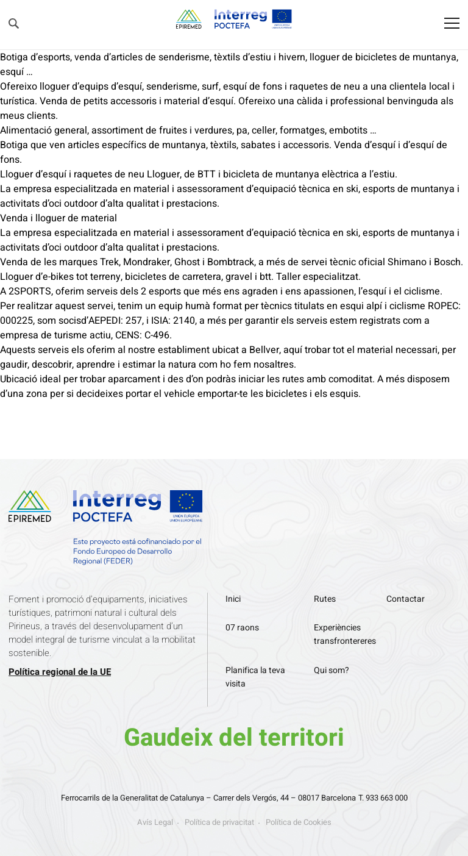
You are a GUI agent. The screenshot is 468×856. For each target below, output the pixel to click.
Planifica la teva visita (255, 677)
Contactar (405, 599)
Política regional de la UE (60, 672)
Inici (233, 599)
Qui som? (331, 670)
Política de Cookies (299, 822)
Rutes (325, 599)
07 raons (242, 627)
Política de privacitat (219, 822)
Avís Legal (155, 822)
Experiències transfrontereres (345, 634)
